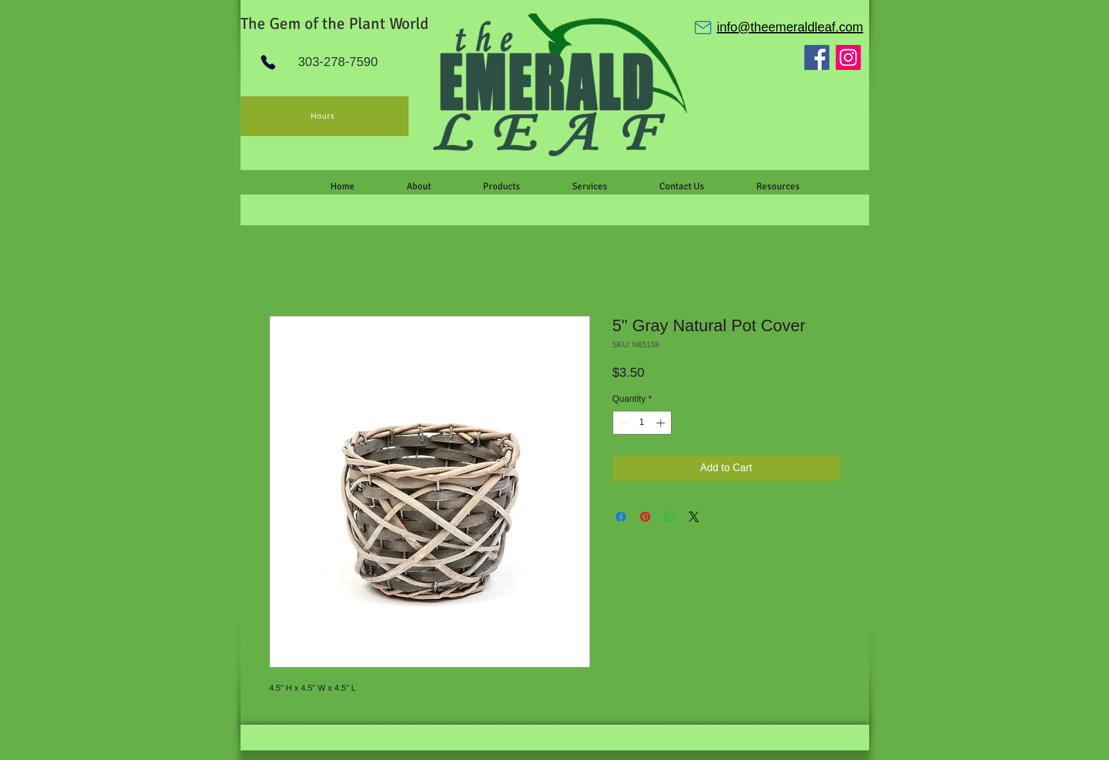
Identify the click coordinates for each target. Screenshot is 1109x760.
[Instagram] (848, 57)
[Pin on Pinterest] (645, 516)
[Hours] (325, 116)
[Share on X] (694, 516)
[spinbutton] (642, 422)
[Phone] (268, 62)
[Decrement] (622, 422)
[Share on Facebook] (621, 516)
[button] (419, 186)
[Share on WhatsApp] (669, 516)
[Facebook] (816, 57)
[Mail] (703, 27)
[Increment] (662, 422)
